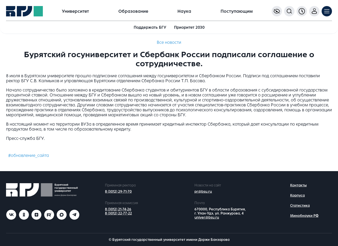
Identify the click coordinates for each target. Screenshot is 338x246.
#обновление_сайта (28, 155)
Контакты (298, 185)
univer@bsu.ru (206, 217)
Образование (133, 11)
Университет (75, 11)
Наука (184, 11)
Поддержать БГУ (150, 27)
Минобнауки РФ (304, 216)
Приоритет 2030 (189, 27)
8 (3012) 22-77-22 (118, 213)
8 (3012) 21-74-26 (118, 209)
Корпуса (297, 195)
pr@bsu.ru (203, 191)
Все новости (169, 42)
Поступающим (237, 11)
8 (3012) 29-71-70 (118, 191)
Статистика (300, 205)
